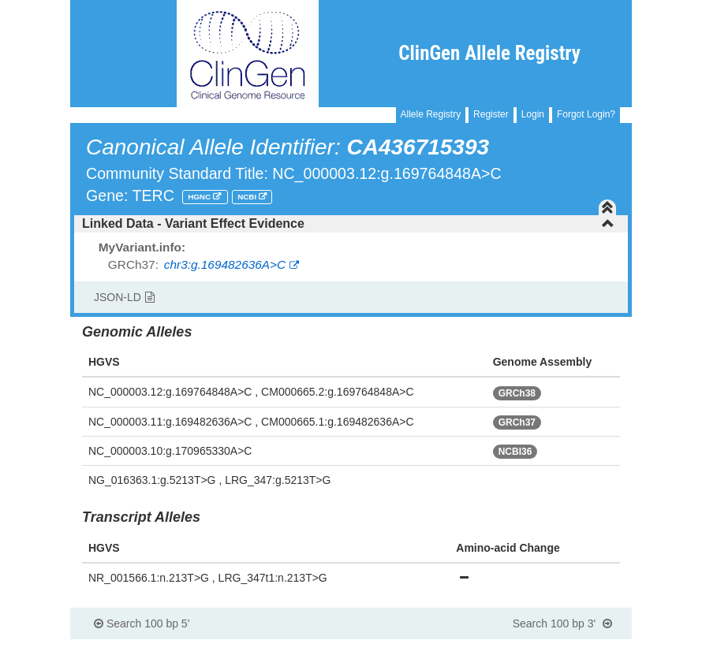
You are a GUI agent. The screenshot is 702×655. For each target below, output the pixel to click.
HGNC (200, 196)
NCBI (248, 196)
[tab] (351, 224)
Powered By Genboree (555, 647)
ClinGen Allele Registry (489, 53)
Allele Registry (431, 114)
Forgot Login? (586, 114)
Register (491, 114)
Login (532, 114)
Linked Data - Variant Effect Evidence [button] (348, 223)
